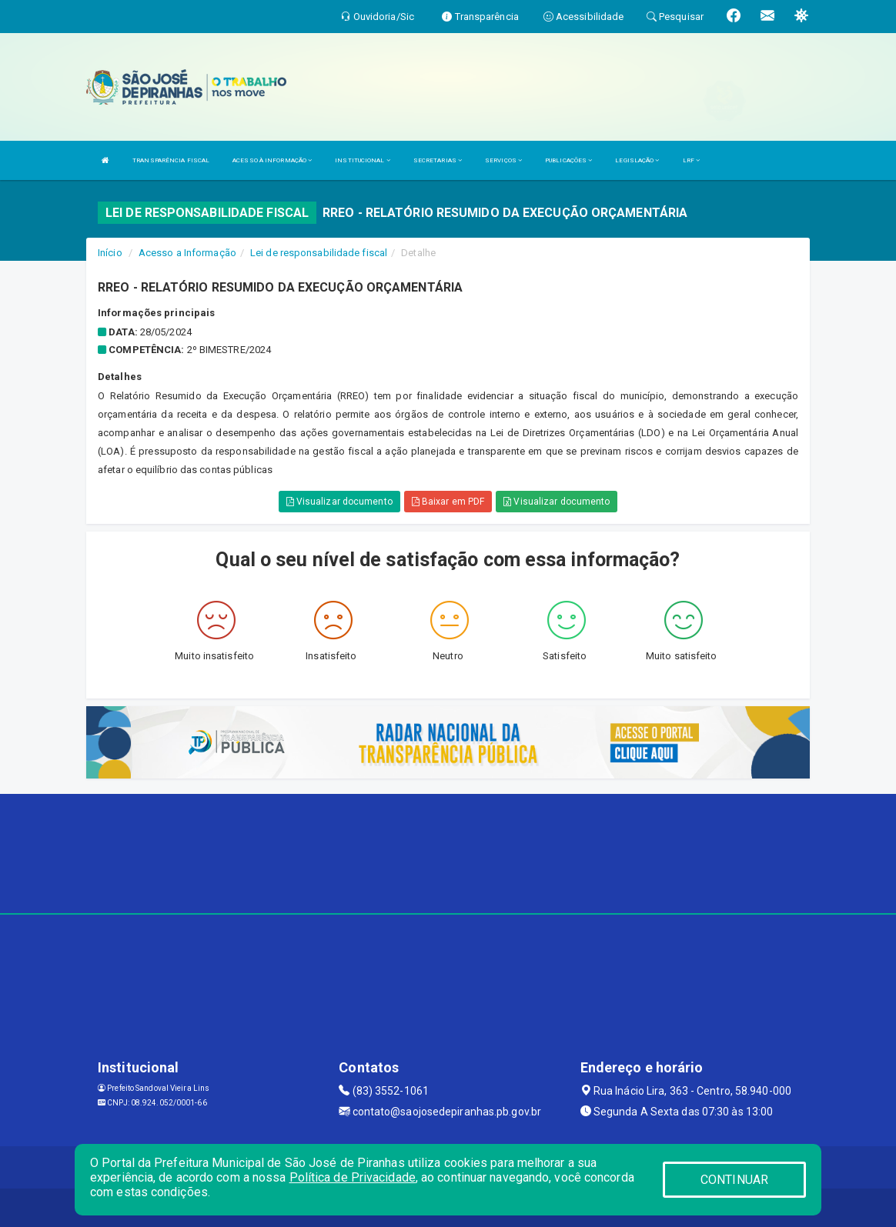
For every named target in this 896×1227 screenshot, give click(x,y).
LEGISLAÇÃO (637, 160)
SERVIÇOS (503, 160)
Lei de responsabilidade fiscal (318, 252)
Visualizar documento (339, 501)
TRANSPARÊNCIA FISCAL (170, 160)
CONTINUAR (734, 1179)
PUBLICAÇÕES (568, 160)
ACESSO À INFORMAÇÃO (272, 160)
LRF (691, 160)
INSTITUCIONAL (362, 160)
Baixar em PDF (448, 501)
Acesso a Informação (187, 252)
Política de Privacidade (352, 1177)
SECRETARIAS (437, 160)
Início (110, 252)
